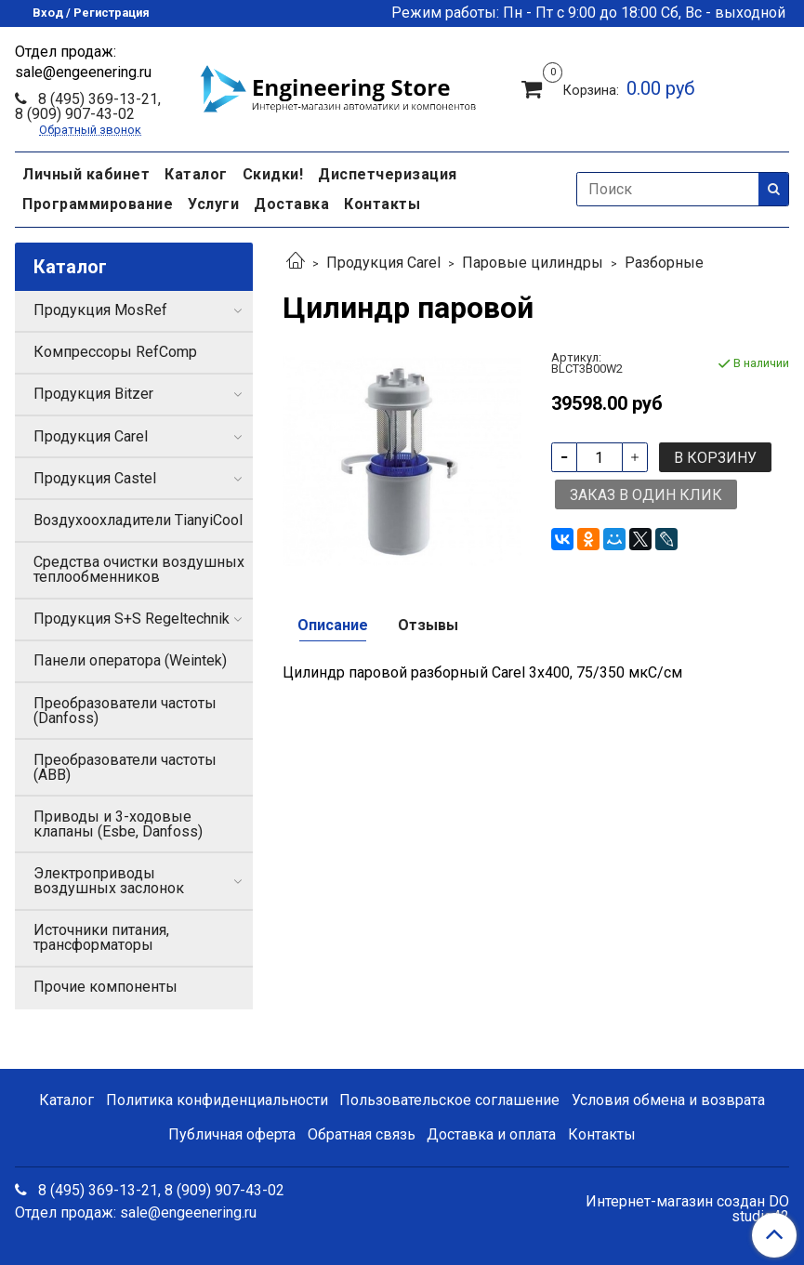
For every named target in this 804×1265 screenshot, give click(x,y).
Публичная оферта (232, 1134)
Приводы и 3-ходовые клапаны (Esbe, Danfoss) (118, 824)
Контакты (382, 204)
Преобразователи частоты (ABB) (125, 767)
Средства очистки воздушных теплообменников (138, 569)
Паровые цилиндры (532, 262)
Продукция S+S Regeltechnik (131, 618)
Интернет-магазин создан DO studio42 (687, 1209)
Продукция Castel (94, 478)
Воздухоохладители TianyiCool (138, 520)
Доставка (291, 204)
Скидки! (273, 174)
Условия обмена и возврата (668, 1100)
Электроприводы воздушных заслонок (108, 880)
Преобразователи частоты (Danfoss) (125, 710)
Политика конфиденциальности (217, 1100)
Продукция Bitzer (93, 393)
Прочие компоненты (105, 986)
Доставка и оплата (491, 1134)
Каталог (196, 174)
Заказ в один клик (646, 495)
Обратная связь (361, 1134)
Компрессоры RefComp (115, 352)
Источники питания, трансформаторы (101, 937)
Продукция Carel (383, 262)
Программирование (97, 204)
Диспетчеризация (387, 174)
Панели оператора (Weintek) (130, 660)
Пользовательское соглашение (449, 1100)
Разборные (664, 262)
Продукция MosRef (100, 310)
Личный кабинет (86, 174)
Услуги (213, 204)
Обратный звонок (90, 131)
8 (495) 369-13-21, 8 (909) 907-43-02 (88, 106)
